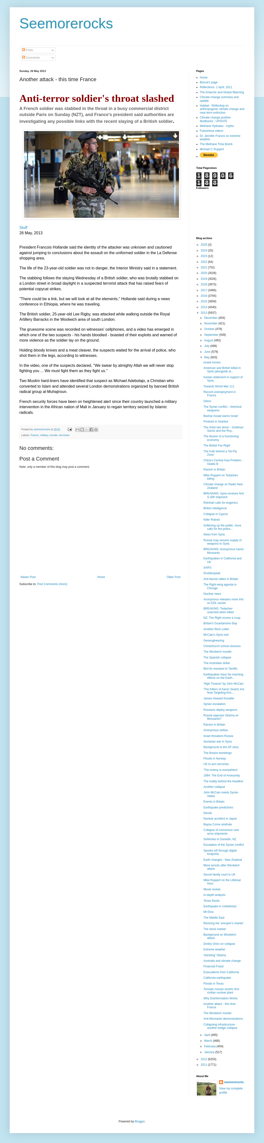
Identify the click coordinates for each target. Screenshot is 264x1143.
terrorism (64, 435)
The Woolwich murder (217, 651)
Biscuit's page (209, 82)
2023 (204, 256)
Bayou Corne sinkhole (217, 824)
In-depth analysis (214, 895)
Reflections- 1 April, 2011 (216, 87)
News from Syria (214, 534)
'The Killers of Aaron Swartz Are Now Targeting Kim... (223, 691)
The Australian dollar (216, 663)
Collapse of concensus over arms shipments (221, 831)
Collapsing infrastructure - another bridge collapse (220, 1026)
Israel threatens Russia (218, 736)
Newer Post (28, 577)
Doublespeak (211, 573)
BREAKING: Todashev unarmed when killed (218, 610)
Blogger (140, 1121)
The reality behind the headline (223, 781)
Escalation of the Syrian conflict (223, 844)
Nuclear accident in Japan (220, 818)
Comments (31, 57)
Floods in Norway (214, 758)
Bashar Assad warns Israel (220, 416)
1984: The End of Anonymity (221, 775)
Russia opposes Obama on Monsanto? (221, 717)
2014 (204, 307)
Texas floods (211, 900)
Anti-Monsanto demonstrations (223, 1018)
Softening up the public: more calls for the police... (222, 527)
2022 (204, 262)
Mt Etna (208, 912)
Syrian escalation (214, 704)
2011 (204, 1064)
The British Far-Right (216, 445)
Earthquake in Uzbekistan (220, 906)
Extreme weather (214, 949)
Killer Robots (211, 519)
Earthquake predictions (218, 807)
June (207, 351)
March (208, 1040)
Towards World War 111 (218, 386)
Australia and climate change (222, 961)
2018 (204, 284)
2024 (204, 250)
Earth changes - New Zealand (222, 859)
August (209, 340)
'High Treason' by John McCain (223, 683)
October (209, 329)
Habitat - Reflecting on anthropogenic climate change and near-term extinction (222, 109)
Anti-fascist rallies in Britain (220, 579)
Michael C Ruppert (212, 149)
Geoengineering (213, 640)
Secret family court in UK (219, 874)
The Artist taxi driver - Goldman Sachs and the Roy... (223, 429)
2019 (204, 279)
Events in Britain (214, 801)
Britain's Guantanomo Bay (220, 623)
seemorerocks (234, 1082)
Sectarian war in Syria (217, 741)
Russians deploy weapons (220, 710)
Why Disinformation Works (220, 998)
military (44, 435)
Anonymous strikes (215, 730)
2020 (204, 273)
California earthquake (217, 977)
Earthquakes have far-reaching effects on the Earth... (223, 676)
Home (101, 577)
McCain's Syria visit (216, 634)
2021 (204, 267)
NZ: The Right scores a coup (222, 617)
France (35, 435)
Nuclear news (212, 593)
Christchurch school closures (222, 646)
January (209, 1052)
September (211, 335)
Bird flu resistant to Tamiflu (220, 668)
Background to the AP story (221, 747)
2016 (204, 295)
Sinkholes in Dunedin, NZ (219, 839)
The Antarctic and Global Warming (222, 92)
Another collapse (214, 787)
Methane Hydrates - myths (217, 126)
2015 (204, 301)
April (207, 1035)
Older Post (173, 577)
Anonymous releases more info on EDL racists (223, 601)
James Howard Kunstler (218, 698)
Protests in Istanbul (215, 421)
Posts (27, 50)
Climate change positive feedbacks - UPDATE (215, 119)
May (207, 357)
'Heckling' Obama (214, 955)
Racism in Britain (214, 469)
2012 (204, 1059)
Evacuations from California (221, 972)
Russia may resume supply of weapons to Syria (222, 542)
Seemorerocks (66, 23)
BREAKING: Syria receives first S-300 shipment (223, 495)
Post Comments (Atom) (52, 584)
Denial (207, 813)
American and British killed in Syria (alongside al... (222, 369)
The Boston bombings (217, 753)
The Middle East (214, 917)
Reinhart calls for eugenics (220, 502)
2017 (204, 290)
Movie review (211, 889)
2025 (204, 244)
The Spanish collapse (217, 657)
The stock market (214, 929)
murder (54, 435)
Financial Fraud (213, 966)
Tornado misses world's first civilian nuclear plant (221, 990)
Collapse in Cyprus (215, 514)
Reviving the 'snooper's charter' (223, 923)
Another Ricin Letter (216, 629)
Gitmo (207, 401)
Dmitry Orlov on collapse (219, 944)
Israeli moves (212, 362)
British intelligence (215, 508)
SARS (207, 567)
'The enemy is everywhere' (220, 770)
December (211, 318)
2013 (204, 312)
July (207, 346)
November (211, 323)
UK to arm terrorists (216, 764)
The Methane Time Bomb (216, 144)
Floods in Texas (213, 983)
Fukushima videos (211, 131)
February (210, 1046)
